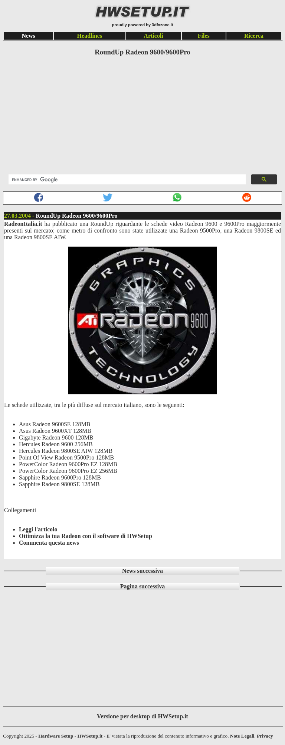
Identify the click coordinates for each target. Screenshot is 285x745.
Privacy (265, 736)
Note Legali (242, 736)
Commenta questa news (49, 542)
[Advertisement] (142, 116)
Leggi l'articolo (38, 529)
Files (204, 36)
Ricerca (253, 36)
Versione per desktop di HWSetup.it (142, 716)
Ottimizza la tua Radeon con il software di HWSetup (85, 536)
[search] (126, 179)
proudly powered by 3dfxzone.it (142, 25)
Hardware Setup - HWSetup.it (70, 736)
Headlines (89, 36)
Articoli (153, 36)
